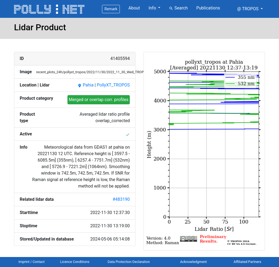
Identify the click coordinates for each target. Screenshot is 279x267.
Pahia (85, 85)
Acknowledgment (193, 262)
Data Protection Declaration (129, 262)
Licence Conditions (75, 262)
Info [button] (152, 8)
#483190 (121, 199)
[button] (250, 9)
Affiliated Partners (247, 262)
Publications (208, 8)
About (134, 8)
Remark (110, 9)
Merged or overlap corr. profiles (98, 99)
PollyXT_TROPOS (113, 85)
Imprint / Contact (32, 262)
